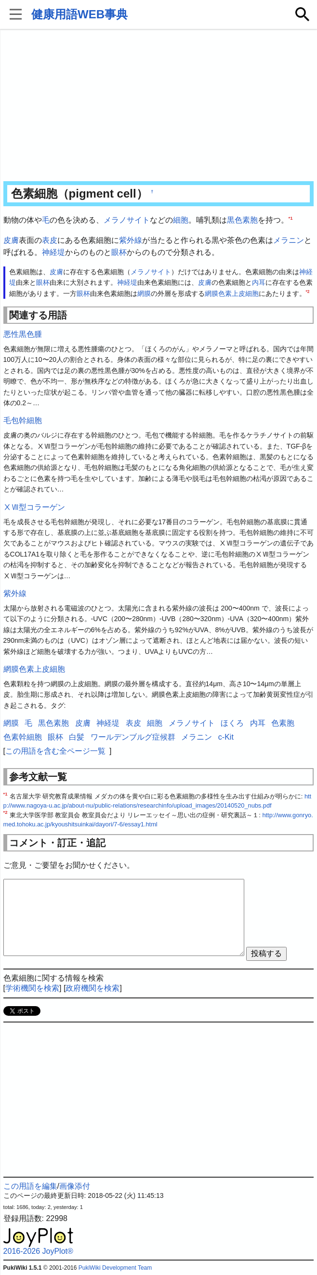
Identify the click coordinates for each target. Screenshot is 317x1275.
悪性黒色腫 (22, 334)
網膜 (144, 293)
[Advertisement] (158, 106)
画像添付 (74, 1186)
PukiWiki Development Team (115, 1267)
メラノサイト (127, 220)
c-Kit (226, 737)
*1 (291, 218)
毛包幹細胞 (22, 420)
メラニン (288, 240)
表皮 (49, 240)
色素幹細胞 (22, 737)
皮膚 (11, 240)
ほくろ (232, 723)
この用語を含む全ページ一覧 (55, 751)
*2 (308, 291)
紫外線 (130, 240)
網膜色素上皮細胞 (232, 293)
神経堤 (53, 252)
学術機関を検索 (32, 988)
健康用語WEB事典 (79, 14)
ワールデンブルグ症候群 (133, 737)
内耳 (258, 282)
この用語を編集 (30, 1186)
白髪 (76, 737)
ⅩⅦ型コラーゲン (34, 507)
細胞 (180, 220)
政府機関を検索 (92, 988)
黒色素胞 (242, 220)
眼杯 (119, 252)
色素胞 (282, 723)
